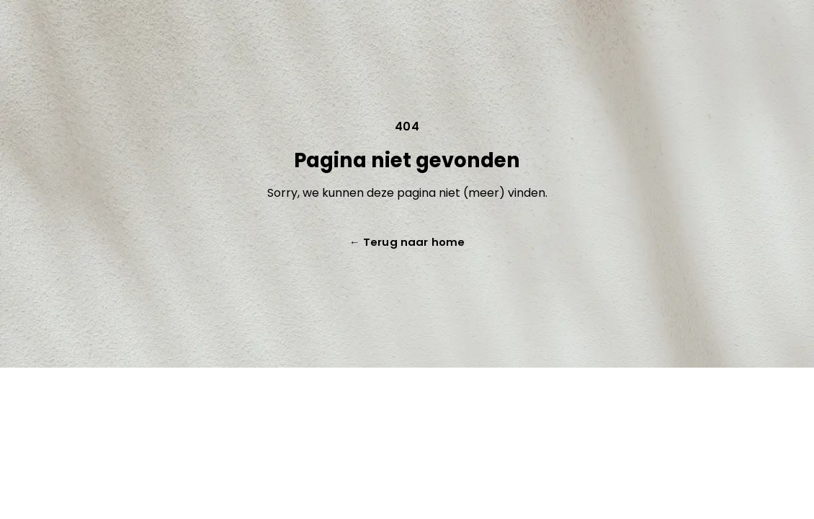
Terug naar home (407, 241)
